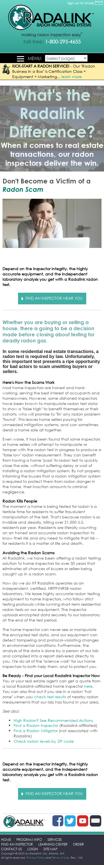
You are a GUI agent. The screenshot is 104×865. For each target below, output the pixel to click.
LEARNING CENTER (52, 844)
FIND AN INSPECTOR (17, 844)
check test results (50, 696)
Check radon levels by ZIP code (44, 741)
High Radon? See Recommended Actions (53, 720)
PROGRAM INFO (29, 839)
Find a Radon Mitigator (36, 730)
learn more (71, 76)
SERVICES (54, 839)
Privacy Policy (36, 858)
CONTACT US (11, 849)
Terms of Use (60, 858)
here (88, 686)
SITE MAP (50, 849)
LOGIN (32, 849)
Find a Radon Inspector (36, 725)
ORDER (78, 844)
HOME (6, 839)
